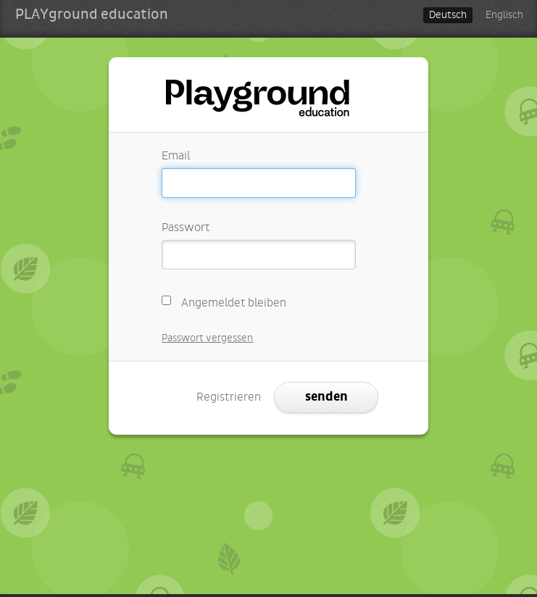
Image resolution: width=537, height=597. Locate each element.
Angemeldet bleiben (224, 301)
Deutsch (448, 15)
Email (176, 156)
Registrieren (228, 397)
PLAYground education (91, 14)
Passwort (186, 227)
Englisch (504, 15)
